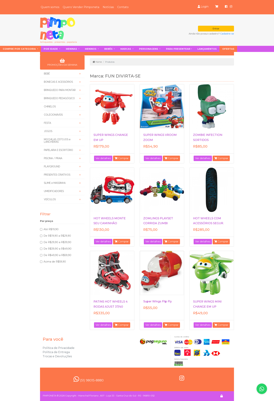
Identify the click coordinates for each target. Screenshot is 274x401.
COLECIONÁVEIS (53, 114)
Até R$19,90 (51, 229)
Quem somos (50, 7)
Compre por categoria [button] (20, 49)
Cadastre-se (227, 33)
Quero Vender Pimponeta (81, 7)
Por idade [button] (51, 49)
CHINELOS (50, 106)
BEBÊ (47, 73)
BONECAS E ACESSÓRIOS (58, 81)
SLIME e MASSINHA (55, 183)
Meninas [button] (72, 49)
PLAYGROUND (52, 166)
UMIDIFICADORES (54, 191)
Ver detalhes (103, 158)
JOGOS (48, 131)
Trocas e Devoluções (57, 356)
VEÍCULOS (50, 199)
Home (97, 62)
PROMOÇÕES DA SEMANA (62, 62)
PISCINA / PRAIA (53, 158)
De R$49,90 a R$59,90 (57, 255)
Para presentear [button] (178, 49)
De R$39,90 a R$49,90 (57, 248)
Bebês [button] (108, 49)
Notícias (108, 7)
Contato (123, 7)
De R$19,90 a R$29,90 (57, 235)
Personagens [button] (149, 49)
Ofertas (228, 49)
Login (203, 6)
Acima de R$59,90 (55, 261)
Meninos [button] (91, 49)
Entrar (216, 28)
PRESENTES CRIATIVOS (57, 174)
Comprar (122, 158)
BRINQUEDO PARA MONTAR (60, 90)
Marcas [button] (126, 49)
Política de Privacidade (58, 348)
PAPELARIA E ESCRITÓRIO (58, 150)
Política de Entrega (56, 352)
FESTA (47, 123)
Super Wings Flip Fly (157, 301)
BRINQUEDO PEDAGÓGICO (59, 98)
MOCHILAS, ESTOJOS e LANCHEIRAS (57, 140)
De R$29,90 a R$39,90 (57, 242)
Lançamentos (207, 49)
